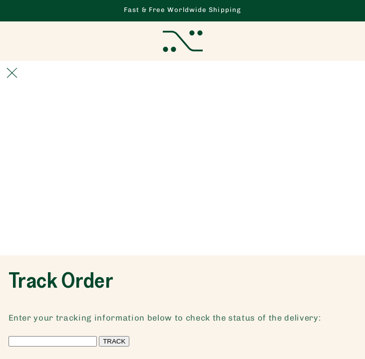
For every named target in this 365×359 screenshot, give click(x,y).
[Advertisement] (182, 180)
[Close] (12, 73)
